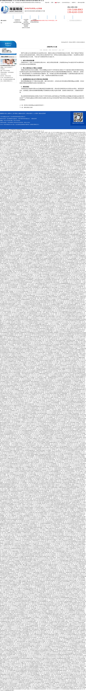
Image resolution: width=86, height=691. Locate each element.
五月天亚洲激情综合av (36, 136)
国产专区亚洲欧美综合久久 (29, 510)
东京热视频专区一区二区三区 (45, 140)
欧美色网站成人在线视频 (60, 221)
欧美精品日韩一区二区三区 (16, 479)
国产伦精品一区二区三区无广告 (32, 308)
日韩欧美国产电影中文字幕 (69, 377)
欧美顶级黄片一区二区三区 (50, 544)
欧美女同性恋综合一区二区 (37, 669)
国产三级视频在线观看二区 (68, 572)
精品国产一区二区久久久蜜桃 (39, 429)
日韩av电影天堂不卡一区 (24, 474)
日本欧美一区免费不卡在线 (22, 504)
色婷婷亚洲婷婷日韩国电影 (27, 235)
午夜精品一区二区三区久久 (28, 365)
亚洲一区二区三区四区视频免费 (10, 294)
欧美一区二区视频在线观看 (56, 438)
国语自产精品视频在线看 (35, 642)
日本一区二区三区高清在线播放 (59, 630)
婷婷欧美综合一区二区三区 (41, 645)
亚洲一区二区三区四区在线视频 (57, 307)
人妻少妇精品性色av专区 (76, 272)
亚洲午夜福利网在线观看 (72, 177)
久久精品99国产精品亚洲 (42, 268)
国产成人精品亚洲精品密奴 (53, 169)
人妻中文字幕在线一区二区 (25, 143)
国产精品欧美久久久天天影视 (58, 689)
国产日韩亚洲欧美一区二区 (45, 137)
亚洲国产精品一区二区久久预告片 (68, 173)
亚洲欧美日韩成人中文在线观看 (72, 447)
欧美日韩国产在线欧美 (40, 477)
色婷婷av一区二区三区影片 (26, 401)
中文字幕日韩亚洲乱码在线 (45, 246)
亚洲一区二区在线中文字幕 (79, 239)
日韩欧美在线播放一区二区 (44, 590)
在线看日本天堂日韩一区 (75, 637)
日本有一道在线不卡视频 (26, 495)
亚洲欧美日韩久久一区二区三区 (45, 264)
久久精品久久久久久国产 (38, 291)
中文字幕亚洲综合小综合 (39, 420)
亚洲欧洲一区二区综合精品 (50, 153)
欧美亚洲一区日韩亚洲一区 (30, 141)
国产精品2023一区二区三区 (53, 488)
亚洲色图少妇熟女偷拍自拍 (27, 526)
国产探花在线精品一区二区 (18, 141)
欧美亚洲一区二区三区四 (31, 494)
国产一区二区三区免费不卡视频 (31, 233)
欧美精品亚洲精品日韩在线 (69, 144)
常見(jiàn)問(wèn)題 (34, 22)
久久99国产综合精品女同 (48, 280)
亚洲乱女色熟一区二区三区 (49, 461)
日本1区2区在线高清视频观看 (11, 584)
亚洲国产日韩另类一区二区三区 (76, 363)
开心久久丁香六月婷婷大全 (62, 219)
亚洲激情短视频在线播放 (70, 435)
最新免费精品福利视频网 (27, 559)
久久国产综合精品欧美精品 (71, 221)
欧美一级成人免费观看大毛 (28, 165)
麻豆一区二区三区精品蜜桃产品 (14, 560)
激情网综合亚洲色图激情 (22, 137)
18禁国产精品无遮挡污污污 (36, 234)
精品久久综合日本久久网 (16, 544)
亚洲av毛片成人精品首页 (45, 593)
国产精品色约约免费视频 (33, 671)
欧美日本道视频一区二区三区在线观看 (22, 164)
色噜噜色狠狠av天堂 (5, 219)
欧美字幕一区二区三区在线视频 (59, 339)
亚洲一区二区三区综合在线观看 (38, 442)
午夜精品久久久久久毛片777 (30, 182)
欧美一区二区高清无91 (75, 283)
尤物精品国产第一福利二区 (12, 242)
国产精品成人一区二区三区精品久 (45, 233)
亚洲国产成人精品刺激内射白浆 (34, 470)
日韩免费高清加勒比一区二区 (48, 314)
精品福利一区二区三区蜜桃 (28, 296)
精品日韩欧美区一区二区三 (28, 633)
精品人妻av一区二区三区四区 (37, 473)
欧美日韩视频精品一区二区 (27, 544)
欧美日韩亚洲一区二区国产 (7, 181)
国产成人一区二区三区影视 (66, 643)
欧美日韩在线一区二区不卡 (48, 190)
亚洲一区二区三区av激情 (47, 339)
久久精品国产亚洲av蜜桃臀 (76, 235)
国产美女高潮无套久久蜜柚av (43, 577)
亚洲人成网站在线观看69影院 (28, 404)
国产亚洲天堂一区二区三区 (72, 673)
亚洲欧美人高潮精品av (56, 173)
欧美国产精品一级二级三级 (22, 254)
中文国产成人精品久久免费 (6, 510)
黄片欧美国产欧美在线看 (46, 422)
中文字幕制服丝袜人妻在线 (42, 537)
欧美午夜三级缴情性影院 (14, 405)
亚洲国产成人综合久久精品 (67, 378)
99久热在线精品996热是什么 (43, 271)
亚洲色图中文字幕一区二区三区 (50, 298)
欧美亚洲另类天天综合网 (67, 229)
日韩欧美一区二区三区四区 (22, 320)
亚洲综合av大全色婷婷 (65, 288)
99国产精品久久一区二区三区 (8, 198)
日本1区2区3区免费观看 (16, 532)
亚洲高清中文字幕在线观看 (55, 208)
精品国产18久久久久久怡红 (48, 503)
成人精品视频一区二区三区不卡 (21, 353)
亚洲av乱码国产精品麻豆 (80, 165)
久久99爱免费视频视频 (17, 152)
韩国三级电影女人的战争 (39, 157)
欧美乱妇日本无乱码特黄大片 (8, 238)
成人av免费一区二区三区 (31, 180)
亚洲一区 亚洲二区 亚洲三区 (39, 609)
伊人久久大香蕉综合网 (4, 168)
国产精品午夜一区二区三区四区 (44, 262)
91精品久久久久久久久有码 (71, 551)
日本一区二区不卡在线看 (33, 144)
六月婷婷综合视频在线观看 (18, 510)
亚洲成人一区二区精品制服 (36, 284)
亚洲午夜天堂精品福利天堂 (59, 245)
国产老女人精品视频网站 (19, 477)
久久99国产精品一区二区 (75, 299)
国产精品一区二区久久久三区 (71, 137)
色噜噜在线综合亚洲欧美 (10, 201)
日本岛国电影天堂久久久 (71, 162)
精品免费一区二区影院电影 (40, 625)
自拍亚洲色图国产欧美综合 (48, 306)
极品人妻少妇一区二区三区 (51, 200)
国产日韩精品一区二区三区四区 (53, 404)
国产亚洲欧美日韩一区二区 (79, 483)
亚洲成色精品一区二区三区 (71, 237)
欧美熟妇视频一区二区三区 (10, 137)
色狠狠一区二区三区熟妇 (14, 143)
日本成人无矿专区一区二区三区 (38, 495)
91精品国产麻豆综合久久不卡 (39, 215)
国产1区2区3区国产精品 (15, 401)
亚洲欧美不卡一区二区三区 (12, 626)
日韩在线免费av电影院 (34, 161)
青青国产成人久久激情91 (45, 451)
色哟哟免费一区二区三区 (73, 347)
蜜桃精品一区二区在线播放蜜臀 (56, 641)
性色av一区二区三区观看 (38, 153)
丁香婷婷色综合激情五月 (15, 245)
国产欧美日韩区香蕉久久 (68, 266)
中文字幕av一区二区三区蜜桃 (26, 290)
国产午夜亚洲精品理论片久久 (16, 165)
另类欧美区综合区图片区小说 (40, 484)
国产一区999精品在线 (52, 184)
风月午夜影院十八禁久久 (68, 593)
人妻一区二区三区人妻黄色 (53, 132)
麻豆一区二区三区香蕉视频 (14, 157)
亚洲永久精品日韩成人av (71, 223)
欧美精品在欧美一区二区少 (30, 169)
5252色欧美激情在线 (49, 270)
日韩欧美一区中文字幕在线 (67, 151)
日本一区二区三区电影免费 (68, 374)
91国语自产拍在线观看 (19, 471)
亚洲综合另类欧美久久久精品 (54, 679)
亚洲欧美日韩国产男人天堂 (69, 553)
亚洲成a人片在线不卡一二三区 (75, 478)
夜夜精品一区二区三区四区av (46, 392)
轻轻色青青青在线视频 (28, 490)
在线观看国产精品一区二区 (24, 557)
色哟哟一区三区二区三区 (20, 413)
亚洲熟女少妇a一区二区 (12, 422)
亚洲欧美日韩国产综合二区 (58, 524)
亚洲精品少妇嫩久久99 (52, 486)
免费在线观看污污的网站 (49, 502)
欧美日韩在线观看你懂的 (43, 650)
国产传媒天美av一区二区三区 (43, 555)
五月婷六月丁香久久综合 (59, 257)
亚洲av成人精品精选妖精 (80, 524)
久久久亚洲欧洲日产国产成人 (72, 242)
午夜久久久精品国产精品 (50, 192)
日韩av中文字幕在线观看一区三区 (58, 161)
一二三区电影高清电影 (22, 214)
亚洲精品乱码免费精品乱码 (77, 368)
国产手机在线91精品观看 (39, 549)
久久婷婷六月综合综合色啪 (22, 151)
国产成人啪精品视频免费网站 (73, 234)
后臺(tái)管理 (34, 118)
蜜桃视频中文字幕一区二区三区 (60, 332)
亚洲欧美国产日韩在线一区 (43, 315)
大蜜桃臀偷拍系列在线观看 (36, 306)
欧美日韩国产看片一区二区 (24, 475)
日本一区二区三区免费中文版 (30, 662)
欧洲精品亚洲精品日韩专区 (62, 414)
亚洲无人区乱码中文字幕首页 (24, 422)
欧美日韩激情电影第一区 (57, 267)
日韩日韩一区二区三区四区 (12, 518)
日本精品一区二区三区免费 (52, 215)
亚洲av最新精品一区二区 (77, 413)
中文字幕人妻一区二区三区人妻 (25, 213)
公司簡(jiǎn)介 (17, 19)
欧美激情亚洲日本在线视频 (55, 654)
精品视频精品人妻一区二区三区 (63, 522)
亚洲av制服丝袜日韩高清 (49, 382)
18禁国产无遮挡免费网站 (24, 515)
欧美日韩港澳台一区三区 (74, 633)
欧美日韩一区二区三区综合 (19, 661)
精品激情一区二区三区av (75, 335)
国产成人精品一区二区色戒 (29, 316)
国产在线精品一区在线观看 (75, 369)
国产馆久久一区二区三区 (78, 586)
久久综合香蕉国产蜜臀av (38, 507)
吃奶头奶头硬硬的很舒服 (45, 307)
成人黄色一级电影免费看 (17, 250)
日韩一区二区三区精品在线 (67, 612)
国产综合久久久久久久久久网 (47, 320)
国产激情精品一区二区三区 (36, 363)
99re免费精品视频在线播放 (14, 280)
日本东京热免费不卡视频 (73, 355)
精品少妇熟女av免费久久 (29, 471)
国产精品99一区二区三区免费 (39, 156)
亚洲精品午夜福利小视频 (71, 384)
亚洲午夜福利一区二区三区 (53, 210)
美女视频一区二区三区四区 (31, 439)
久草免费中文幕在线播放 (18, 453)
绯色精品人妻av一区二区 (27, 147)
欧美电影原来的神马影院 (32, 535)
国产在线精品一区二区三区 (44, 238)
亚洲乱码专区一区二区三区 (33, 145)
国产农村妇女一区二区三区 (39, 152)
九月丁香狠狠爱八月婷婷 (25, 363)
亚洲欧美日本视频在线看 (40, 316)
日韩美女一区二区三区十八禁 (67, 208)
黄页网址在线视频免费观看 (71, 161)
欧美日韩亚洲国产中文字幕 (24, 340)
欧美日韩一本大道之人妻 (52, 217)
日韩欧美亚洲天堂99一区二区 (30, 166)
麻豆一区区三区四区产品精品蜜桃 (7, 262)
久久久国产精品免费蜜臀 (64, 488)
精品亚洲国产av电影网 (15, 447)
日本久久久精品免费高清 (70, 264)
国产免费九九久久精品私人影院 (35, 446)
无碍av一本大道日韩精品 (68, 406)
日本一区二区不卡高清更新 (10, 605)
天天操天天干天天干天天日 (37, 655)
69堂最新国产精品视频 (35, 245)
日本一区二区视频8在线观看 (40, 373)
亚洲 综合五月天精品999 (48, 227)
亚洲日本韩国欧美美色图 (51, 135)
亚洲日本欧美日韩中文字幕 (62, 189)
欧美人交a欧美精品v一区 (39, 270)
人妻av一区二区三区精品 (57, 205)
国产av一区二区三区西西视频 (44, 278)
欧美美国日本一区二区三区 (52, 310)
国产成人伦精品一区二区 (80, 321)
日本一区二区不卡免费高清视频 (15, 310)
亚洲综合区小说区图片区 (79, 686)
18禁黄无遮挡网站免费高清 (70, 312)
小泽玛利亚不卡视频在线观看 (10, 225)
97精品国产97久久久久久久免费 (57, 247)
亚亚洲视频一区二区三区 (42, 133)
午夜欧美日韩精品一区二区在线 (46, 514)
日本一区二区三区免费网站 (13, 469)
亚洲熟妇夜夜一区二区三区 (25, 280)
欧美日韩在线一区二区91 (11, 307)
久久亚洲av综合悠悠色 (20, 568)
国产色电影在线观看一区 (11, 304)
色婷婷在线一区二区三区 (25, 223)
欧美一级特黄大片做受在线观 (48, 223)
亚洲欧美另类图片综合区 (54, 204)
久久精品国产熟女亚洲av (5, 272)
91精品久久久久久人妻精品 (51, 373)
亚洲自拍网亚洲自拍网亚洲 (49, 430)
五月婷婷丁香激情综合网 (61, 441)
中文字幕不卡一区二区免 (27, 429)
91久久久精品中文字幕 (54, 288)
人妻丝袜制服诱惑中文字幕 (53, 510)
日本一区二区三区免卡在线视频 (13, 337)
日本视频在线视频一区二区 (61, 303)
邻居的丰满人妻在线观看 (80, 572)
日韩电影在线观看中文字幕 (21, 349)
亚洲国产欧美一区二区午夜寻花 (53, 620)
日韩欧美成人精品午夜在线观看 (70, 160)
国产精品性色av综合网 (61, 177)
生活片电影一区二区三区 (63, 495)
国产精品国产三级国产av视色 (13, 223)
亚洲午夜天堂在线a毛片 (22, 288)
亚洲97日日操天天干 (57, 642)
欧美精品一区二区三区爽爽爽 (33, 222)
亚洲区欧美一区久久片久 (46, 205)
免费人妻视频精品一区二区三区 (54, 386)
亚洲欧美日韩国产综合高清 (44, 202)
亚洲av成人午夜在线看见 (65, 404)
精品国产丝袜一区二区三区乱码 (16, 170)
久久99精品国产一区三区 (58, 527)
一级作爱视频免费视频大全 (70, 262)
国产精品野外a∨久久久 (62, 604)
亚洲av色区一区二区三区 (45, 632)
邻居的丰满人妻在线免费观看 (59, 264)
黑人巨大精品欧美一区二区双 (30, 268)
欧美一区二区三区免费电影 (8, 565)
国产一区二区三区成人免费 (8, 162)
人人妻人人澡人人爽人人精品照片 (76, 219)
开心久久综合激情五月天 (11, 276)
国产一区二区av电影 (25, 274)
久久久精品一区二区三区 (77, 601)
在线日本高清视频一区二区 (17, 184)
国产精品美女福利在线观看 (13, 332)
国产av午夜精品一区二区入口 (37, 605)
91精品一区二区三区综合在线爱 (15, 370)
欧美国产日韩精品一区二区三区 (71, 226)
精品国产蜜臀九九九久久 (57, 416)
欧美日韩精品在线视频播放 (47, 367)
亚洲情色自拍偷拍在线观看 (49, 605)
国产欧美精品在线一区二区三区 (43, 508)
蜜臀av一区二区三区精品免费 (42, 204)
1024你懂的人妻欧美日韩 (10, 202)
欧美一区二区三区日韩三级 (15, 462)
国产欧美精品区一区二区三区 (63, 532)
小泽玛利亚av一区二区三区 (10, 254)
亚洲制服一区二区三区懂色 (56, 295)
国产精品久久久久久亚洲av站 (47, 245)
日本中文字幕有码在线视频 (64, 331)
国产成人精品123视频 (43, 437)
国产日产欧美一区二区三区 (10, 288)
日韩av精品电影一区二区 (78, 537)
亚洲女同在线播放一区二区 (26, 317)
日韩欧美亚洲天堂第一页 (5, 373)
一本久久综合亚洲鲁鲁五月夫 (12, 474)
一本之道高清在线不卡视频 (39, 658)
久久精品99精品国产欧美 (77, 229)
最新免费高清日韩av (4, 685)
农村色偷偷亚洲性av (42, 335)
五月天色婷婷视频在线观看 (74, 414)
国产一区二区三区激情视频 (38, 148)
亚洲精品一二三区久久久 (59, 226)
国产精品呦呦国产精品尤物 (50, 279)
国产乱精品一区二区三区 (57, 164)
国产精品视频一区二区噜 (72, 659)
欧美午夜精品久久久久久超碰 (66, 327)
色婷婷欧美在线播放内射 (7, 140)
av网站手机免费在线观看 (49, 221)
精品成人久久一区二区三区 (31, 458)
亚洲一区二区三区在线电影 (50, 412)
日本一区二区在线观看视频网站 (76, 243)
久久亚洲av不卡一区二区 (45, 161)
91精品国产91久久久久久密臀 (69, 238)
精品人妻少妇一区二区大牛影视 (15, 638)
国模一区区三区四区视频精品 (21, 238)
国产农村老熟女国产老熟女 (62, 667)
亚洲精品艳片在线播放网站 (54, 174)
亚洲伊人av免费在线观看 (72, 294)
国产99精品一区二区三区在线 (10, 239)
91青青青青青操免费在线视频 (54, 586)
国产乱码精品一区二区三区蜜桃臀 (75, 231)
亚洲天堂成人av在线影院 (19, 427)
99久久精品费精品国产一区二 (15, 235)
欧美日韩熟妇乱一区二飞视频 (19, 528)
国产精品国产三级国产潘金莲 (60, 306)
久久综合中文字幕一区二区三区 (8, 547)
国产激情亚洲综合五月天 (39, 257)
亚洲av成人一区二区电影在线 (23, 304)
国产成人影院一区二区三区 (71, 198)
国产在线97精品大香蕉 (44, 487)
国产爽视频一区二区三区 (31, 561)
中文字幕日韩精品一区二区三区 (20, 321)
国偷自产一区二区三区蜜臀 (36, 190)
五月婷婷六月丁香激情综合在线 (53, 526)
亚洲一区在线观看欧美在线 (27, 152)
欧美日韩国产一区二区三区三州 (58, 137)
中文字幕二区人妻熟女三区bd (23, 406)
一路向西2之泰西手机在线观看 (8, 689)
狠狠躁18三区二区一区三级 (33, 600)
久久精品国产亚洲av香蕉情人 (78, 155)
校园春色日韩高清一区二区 (40, 471)
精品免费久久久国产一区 (23, 336)
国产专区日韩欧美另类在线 (38, 382)
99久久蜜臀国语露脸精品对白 (45, 287)
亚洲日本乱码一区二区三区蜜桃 (40, 217)
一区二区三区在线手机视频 (9, 482)
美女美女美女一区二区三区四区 (39, 414)
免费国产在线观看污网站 (35, 392)
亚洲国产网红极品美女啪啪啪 (75, 188)
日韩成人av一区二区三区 (46, 515)
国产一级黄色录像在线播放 (39, 450)
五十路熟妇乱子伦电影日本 (53, 479)
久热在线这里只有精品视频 (69, 515)
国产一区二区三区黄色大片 (69, 600)
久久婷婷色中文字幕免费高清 (79, 454)
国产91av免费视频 (21, 188)
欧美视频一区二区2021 (33, 151)
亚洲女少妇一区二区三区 (79, 266)
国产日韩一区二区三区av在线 (57, 593)
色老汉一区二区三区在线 (18, 181)
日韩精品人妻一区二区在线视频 (14, 628)
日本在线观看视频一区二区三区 (60, 355)
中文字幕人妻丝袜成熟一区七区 (38, 337)
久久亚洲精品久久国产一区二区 (61, 194)
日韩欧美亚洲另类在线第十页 (77, 677)
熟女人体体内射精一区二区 (34, 249)
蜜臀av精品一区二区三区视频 (28, 663)
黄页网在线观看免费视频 (77, 402)
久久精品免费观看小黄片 (21, 196)
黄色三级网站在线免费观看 (51, 296)
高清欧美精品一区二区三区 (61, 491)
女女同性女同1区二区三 (19, 543)
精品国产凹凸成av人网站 (7, 661)
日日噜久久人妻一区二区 (78, 181)
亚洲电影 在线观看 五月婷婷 (17, 316)
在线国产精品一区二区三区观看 (42, 654)
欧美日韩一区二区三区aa (51, 283)
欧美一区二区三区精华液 (22, 409)
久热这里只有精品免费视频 (28, 455)
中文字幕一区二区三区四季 (16, 283)
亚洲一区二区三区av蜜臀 (28, 215)
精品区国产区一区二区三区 (64, 176)
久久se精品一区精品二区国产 (41, 132)
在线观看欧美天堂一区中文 (74, 149)
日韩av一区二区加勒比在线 (24, 242)
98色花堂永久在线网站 (14, 540)
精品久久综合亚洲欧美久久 (75, 217)
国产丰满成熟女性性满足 (6, 639)
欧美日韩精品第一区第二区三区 (19, 255)
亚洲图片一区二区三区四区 (9, 263)
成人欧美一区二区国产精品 (57, 308)
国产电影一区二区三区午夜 (29, 596)
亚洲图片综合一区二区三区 (80, 271)
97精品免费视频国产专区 (11, 504)
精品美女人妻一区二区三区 (51, 235)
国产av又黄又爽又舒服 (70, 417)
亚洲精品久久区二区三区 (28, 376)
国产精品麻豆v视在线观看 (5, 209)
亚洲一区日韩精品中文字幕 (48, 401)
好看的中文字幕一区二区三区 (50, 563)
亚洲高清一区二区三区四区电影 (65, 492)
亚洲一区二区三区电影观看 (65, 132)
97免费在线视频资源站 (67, 202)
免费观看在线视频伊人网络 (27, 381)
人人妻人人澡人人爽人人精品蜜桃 (49, 446)
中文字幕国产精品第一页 (21, 173)
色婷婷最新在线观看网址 (77, 427)
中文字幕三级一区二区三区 (23, 642)
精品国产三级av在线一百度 (7, 612)
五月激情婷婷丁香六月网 (24, 551)
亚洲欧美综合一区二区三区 (15, 617)
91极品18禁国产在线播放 (32, 197)
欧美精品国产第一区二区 (27, 382)
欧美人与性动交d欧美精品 (57, 246)
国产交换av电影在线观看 (77, 410)
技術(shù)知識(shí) (34, 20)
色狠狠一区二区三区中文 (6, 516)
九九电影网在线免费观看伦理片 (21, 671)
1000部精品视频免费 (28, 450)
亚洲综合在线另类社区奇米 (18, 341)
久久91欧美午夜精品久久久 (34, 524)
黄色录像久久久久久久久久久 (38, 317)
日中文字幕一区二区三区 (74, 463)
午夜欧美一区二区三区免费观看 (55, 380)
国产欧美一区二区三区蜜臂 (33, 137)
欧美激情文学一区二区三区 (29, 204)
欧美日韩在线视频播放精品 (50, 420)
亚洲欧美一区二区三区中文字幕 (67, 433)
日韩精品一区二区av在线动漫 (77, 182)
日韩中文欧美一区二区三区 (53, 133)
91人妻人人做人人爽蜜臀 (72, 303)
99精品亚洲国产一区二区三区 (20, 426)
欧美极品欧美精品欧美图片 (56, 482)
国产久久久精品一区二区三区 (12, 527)
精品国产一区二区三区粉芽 (38, 253)
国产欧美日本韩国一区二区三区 (52, 559)
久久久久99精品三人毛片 (78, 151)
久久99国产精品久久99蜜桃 (50, 157)
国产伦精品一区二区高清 (40, 209)
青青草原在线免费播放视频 (76, 174)
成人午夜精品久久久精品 (66, 418)
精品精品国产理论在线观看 (67, 487)
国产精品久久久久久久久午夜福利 (58, 384)
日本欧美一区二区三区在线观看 (42, 662)
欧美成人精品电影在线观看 (9, 425)
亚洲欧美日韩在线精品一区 (67, 380)
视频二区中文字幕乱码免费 (53, 263)
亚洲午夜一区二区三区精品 (16, 455)
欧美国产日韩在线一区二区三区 (70, 287)
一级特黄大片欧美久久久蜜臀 (47, 397)
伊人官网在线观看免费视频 (45, 308)
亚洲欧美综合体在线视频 (56, 531)
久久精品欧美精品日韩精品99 (19, 601)
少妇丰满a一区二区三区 (38, 401)
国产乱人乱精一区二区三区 (36, 463)
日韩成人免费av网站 (53, 188)
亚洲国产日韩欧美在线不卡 (67, 180)
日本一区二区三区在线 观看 (48, 636)
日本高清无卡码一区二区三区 (20, 162)
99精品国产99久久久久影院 (14, 512)
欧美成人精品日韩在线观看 (7, 614)
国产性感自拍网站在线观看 (26, 588)
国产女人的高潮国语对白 (63, 241)
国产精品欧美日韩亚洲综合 (14, 317)
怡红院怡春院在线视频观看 (33, 267)
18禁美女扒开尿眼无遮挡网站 (14, 372)
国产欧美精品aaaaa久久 (50, 548)
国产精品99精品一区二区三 (24, 352)
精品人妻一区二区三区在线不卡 (61, 465)
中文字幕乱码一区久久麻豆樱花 (78, 577)
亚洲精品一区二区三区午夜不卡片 (43, 402)
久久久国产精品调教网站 (62, 446)
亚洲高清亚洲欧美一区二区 (50, 189)
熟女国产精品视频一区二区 (38, 303)
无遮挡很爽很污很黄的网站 (44, 454)
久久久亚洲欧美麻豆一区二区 (51, 211)
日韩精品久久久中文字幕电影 (30, 261)
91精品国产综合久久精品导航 (48, 465)
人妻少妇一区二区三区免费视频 (49, 304)
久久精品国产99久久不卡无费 (24, 384)
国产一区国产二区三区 (4, 165)
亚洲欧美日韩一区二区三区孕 (73, 153)
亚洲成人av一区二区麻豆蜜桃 (13, 243)
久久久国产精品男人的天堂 (45, 286)
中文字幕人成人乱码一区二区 (42, 520)
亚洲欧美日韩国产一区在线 (14, 153)
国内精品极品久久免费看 (11, 451)
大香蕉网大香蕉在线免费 (34, 336)
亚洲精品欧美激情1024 (46, 384)
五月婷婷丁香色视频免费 (16, 185)
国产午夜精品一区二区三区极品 (30, 687)
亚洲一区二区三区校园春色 (7, 174)
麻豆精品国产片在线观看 (56, 349)
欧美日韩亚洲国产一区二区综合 (8, 572)
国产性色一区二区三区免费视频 (75, 215)
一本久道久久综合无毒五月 (58, 417)
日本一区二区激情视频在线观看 (69, 259)
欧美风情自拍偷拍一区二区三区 (29, 643)
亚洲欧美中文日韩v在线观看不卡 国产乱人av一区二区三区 (64, 535)
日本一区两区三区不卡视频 (42, 528)
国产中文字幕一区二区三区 (77, 458)
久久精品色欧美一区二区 (38, 459)
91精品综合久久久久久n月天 (71, 201)
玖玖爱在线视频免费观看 (45, 325)
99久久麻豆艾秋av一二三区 (45, 410)
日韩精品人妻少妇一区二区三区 (29, 638)
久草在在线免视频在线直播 (17, 359)
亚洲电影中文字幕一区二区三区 (35, 339)
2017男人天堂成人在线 (21, 487)
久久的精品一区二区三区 (70, 168)
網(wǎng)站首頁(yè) (9, 19)
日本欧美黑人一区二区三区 (34, 397)
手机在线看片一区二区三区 (49, 441)
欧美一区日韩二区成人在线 (49, 669)
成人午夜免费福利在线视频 (62, 347)
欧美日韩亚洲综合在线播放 (28, 192)
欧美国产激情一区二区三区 (33, 307)
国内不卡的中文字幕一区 (56, 145)
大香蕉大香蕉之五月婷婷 (5, 360)
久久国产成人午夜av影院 (37, 143)
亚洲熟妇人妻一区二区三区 (78, 388)
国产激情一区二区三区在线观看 (20, 565)
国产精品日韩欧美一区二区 (36, 622)
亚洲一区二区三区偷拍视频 (77, 555)
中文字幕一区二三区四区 (44, 288)
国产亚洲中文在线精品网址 (49, 148)
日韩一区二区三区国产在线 (47, 340)
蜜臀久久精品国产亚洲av (24, 177)
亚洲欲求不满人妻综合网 (71, 431)
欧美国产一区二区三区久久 (9, 197)
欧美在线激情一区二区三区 (30, 331)
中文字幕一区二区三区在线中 (56, 356)
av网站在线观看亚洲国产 (40, 283)
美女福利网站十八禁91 (13, 158)
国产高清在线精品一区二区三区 (75, 540)
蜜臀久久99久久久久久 (62, 583)
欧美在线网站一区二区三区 (14, 576)
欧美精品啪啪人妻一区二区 (51, 209)
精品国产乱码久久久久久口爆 (74, 189)
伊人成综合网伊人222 (58, 218)
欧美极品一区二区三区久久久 (7, 164)
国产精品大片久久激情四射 (17, 312)
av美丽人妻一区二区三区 (35, 396)
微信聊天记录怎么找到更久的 (13, 200)
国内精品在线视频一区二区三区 (76, 498)
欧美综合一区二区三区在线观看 (12, 659)
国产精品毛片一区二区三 (13, 392)
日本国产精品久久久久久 (60, 253)
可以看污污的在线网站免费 (41, 575)
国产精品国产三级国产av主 (5, 376)
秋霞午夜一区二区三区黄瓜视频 (42, 646)
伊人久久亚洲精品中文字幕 (32, 210)
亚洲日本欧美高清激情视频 (48, 408)
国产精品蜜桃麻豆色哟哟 (75, 602)
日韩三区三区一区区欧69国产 (38, 364)
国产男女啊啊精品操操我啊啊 (22, 632)
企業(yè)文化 (17, 21)
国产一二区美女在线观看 (13, 443)
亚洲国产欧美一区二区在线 (16, 192)
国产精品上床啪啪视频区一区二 (63, 393)
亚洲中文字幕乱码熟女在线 (76, 331)
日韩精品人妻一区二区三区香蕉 (56, 196)
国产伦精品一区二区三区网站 (38, 443)
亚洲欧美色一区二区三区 (59, 254)
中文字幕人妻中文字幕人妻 (79, 166)
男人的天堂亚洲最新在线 (54, 155)
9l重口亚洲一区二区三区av (7, 302)
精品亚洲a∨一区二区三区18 (29, 283)
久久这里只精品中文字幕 (33, 202)
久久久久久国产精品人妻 (53, 413)
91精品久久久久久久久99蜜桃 (22, 259)
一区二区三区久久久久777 (63, 370)
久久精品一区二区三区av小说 (65, 169)
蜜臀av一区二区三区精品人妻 (27, 496)
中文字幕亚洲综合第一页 (11, 675)
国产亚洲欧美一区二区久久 (61, 516)
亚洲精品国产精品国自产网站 (51, 405)
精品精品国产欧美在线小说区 (58, 262)
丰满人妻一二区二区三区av (55, 239)
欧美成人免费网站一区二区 (63, 369)
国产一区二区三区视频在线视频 (64, 484)
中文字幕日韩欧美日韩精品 (78, 386)
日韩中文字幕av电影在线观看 (71, 396)
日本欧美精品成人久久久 (63, 625)
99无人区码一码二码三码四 (47, 226)
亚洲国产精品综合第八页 (49, 253)
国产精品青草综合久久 (8, 449)
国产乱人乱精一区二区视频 (41, 250)
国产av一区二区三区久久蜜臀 (36, 276)
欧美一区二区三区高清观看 (10, 585)
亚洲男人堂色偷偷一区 (49, 290)
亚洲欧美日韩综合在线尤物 (29, 170)
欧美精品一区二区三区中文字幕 (33, 434)
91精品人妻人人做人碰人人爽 (79, 536)
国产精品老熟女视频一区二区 (24, 655)
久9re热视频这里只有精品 (68, 661)
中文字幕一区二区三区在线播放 (11, 384)
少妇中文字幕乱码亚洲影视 (16, 215)
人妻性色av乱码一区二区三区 (72, 443)
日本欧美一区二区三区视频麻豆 (53, 687)
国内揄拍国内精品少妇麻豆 (12, 352)
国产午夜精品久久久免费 (27, 563)
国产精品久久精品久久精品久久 (8, 329)
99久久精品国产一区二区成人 (67, 278)
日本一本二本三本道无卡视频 (20, 335)
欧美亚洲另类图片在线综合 (16, 328)
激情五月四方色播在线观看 (68, 140)
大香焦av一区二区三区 (53, 222)
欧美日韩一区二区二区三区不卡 (22, 161)
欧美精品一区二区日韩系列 (18, 361)
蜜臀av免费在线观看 (67, 308)
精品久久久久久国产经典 (49, 475)
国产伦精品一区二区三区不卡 (21, 145)
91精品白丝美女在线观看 (49, 149)
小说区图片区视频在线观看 (48, 634)
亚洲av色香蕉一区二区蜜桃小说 (51, 498)
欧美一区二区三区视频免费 (80, 164)
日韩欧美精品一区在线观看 (79, 651)
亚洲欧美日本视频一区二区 (52, 556)
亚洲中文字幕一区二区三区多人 (71, 275)
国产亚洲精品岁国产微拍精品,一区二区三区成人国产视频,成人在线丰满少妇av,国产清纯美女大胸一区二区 (22, 0)
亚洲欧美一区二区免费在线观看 (8, 577)
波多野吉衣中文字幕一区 (6, 268)
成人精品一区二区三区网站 (50, 540)
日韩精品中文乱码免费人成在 (25, 443)
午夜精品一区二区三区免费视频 (66, 609)
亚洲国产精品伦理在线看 (72, 589)
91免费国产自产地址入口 (25, 377)
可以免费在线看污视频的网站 (6, 573)
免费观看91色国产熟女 (71, 306)
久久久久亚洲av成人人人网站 (42, 380)
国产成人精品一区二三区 (78, 365)
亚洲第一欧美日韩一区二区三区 (52, 328)
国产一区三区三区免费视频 (61, 192)
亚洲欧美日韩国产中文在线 (18, 450)
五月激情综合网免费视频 (14, 148)
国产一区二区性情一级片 (17, 643)
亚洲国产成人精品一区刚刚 (60, 382)
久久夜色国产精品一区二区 (48, 348)
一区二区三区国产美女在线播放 (55, 374)
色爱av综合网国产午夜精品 (47, 447)
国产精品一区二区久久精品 (17, 602)
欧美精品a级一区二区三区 (50, 543)
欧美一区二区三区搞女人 (37, 186)
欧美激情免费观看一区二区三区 (59, 162)
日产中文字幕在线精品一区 (31, 208)
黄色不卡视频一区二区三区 (25, 364)
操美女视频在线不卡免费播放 (11, 416)
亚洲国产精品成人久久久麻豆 (18, 166)
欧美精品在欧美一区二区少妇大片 (40, 185)
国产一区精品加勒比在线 (16, 381)
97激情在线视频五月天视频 (12, 467)
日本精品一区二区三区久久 (68, 438)
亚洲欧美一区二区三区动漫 (42, 229)
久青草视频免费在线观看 (61, 658)
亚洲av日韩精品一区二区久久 (36, 474)
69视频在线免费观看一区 (66, 386)
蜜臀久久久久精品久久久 (19, 331)
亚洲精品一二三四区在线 (47, 530)
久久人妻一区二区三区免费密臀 (58, 286)
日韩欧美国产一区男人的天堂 (73, 186)
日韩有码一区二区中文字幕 (50, 667)
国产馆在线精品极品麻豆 (66, 381)
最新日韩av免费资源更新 (27, 156)
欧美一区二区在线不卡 (50, 478)
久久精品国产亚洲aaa (57, 225)
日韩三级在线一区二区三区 (72, 499)
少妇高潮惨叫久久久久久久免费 (34, 226)
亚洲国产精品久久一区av (61, 461)
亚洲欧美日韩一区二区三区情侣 (30, 597)
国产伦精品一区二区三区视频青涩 (70, 225)
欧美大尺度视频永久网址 (59, 396)
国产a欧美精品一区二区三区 (23, 333)
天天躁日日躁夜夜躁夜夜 (42, 597)
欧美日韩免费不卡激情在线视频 (35, 254)
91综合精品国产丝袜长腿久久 (24, 393)
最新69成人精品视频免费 (41, 141)
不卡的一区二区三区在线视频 (26, 231)
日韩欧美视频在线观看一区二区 (73, 304)
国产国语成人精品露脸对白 (33, 610)
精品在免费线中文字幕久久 (43, 239)
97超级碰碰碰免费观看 (34, 406)
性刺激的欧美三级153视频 (10, 266)
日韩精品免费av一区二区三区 (75, 230)
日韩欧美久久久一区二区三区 (76, 532)
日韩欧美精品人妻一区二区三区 (47, 178)
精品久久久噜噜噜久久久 (43, 439)
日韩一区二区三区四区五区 (7, 453)
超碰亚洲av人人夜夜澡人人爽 (55, 180)
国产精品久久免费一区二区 (65, 510)
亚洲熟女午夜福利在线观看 (19, 357)
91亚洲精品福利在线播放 (30, 661)
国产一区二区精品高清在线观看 (37, 498)
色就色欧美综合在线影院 (16, 147)
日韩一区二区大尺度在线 (20, 410)
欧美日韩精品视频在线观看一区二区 (76, 496)
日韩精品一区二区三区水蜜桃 (55, 341)
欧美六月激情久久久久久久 (49, 653)
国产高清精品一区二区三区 (29, 520)
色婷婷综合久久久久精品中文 (11, 347)
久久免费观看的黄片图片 (8, 690)
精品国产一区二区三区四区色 (38, 569)
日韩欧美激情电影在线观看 (70, 254)
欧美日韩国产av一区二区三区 (33, 173)
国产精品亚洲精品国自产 (53, 176)
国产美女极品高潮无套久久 (16, 369)
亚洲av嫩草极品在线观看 (34, 333)
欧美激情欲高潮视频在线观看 (71, 469)
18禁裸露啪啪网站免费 (79, 389)
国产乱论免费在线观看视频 (60, 234)
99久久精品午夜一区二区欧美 (61, 605)
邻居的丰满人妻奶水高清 (52, 302)
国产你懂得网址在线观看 (27, 507)
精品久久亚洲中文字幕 (29, 427)
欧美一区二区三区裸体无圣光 (27, 153)
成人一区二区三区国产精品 (10, 435)
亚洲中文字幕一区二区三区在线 (32, 423)
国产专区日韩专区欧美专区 (52, 369)
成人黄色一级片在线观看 (53, 596)
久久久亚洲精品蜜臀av (33, 160)
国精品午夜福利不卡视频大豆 (61, 149)
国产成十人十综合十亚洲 (8, 321)
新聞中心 (34, 17)
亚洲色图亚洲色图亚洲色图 (76, 522)
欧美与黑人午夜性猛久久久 (18, 169)
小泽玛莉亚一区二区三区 (72, 193)
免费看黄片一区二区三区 (22, 300)
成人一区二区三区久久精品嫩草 (14, 637)
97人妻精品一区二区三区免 (75, 288)
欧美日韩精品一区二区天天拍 (64, 677)
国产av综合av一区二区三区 (74, 556)
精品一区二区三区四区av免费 (50, 621)
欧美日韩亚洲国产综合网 (16, 156)
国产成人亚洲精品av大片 (36, 355)
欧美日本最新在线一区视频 (48, 143)
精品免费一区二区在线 (44, 155)
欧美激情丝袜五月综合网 (35, 519)
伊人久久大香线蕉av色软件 (5, 380)
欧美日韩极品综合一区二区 (11, 246)
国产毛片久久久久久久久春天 (59, 242)
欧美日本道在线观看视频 (17, 270)
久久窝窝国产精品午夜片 (27, 532)
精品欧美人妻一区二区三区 (51, 678)
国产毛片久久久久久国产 (75, 462)
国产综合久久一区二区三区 (41, 453)
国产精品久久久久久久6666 (52, 272)
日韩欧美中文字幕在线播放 (43, 208)
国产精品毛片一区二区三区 (63, 563)
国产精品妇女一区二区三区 (36, 299)
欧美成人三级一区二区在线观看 (30, 271)
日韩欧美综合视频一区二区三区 (25, 158)
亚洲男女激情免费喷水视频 (7, 503)
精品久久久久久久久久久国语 (15, 549)
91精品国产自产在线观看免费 (21, 226)
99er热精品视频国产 (28, 319)
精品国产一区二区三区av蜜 (42, 327)
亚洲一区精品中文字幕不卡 (74, 211)
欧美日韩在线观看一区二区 (64, 398)
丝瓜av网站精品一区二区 (13, 213)
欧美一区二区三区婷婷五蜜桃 (21, 287)
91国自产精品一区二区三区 (63, 429)
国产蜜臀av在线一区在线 (20, 263)
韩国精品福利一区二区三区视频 (62, 251)
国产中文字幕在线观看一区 (51, 156)
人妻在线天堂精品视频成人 (22, 536)
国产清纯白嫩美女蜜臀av (31, 417)
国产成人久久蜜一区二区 (22, 451)
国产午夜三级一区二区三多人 (56, 594)
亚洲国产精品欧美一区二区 (24, 606)
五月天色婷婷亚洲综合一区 (70, 470)
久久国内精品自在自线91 (33, 300)
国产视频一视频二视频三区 (38, 298)
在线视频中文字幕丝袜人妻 (43, 255)
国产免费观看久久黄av (77, 169)
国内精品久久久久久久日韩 (56, 214)
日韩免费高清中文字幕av (65, 174)
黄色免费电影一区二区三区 (31, 263)
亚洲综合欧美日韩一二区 (27, 541)
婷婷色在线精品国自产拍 (56, 151)
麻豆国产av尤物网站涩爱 (31, 601)
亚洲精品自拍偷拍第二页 (42, 586)
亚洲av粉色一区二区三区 (47, 168)
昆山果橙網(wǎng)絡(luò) (12, 118)
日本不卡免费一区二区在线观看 (73, 394)
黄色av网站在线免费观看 (38, 512)
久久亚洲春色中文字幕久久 (24, 306)
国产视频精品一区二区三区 (56, 300)
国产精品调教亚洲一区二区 (66, 155)
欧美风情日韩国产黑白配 (5, 343)
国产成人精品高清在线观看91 (49, 186)
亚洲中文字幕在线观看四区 (59, 275)
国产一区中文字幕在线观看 (74, 495)
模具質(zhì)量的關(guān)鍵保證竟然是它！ (34, 105)
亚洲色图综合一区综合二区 (35, 445)
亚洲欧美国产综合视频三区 (63, 147)
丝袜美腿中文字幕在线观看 (60, 589)
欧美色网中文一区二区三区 (38, 213)
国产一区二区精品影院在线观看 (22, 249)
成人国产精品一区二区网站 (42, 341)
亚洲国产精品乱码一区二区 (15, 486)
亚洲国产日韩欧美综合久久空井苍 (49, 276)
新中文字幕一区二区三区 (72, 549)
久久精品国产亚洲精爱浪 (45, 409)
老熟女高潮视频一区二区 (76, 185)
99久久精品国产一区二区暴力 (40, 310)
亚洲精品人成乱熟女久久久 (27, 548)
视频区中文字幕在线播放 (47, 352)
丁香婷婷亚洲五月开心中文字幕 (64, 141)
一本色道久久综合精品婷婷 (73, 621)
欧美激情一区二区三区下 (69, 282)
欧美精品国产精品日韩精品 (41, 612)
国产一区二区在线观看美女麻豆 (69, 356)
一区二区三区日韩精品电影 (79, 208)
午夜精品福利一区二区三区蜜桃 (14, 580)
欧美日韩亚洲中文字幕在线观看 (23, 190)
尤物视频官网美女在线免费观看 (40, 243)
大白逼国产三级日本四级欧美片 (46, 336)
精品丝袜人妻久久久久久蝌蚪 (68, 389)
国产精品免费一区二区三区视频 (57, 312)
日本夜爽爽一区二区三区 (17, 579)
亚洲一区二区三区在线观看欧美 (29, 311)
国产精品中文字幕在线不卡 (19, 494)
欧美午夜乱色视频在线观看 (7, 650)
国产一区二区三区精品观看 (58, 329)
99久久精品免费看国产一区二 (37, 674)
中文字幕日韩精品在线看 (19, 327)
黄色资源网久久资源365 (25, 237)
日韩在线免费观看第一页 (56, 402)
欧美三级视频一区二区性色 (51, 152)
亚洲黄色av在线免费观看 (31, 413)
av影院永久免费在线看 (66, 410)
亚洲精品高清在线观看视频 (74, 319)
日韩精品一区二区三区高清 (9, 600)
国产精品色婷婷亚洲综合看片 (43, 344)
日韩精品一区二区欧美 (53, 437)
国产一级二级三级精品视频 (73, 500)
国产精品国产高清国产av (42, 176)
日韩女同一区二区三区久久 (20, 262)
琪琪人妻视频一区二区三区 (9, 275)
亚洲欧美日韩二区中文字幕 (8, 261)
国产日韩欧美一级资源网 (75, 518)
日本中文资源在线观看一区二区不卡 (71, 336)
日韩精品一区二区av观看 (14, 231)
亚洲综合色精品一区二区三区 (63, 250)
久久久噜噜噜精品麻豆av (21, 278)
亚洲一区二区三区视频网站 (80, 374)
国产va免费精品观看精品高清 (15, 511)
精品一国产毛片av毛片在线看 (38, 467)
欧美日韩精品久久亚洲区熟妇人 (41, 365)
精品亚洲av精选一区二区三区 (58, 345)
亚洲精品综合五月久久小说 (44, 151)
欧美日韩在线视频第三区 (22, 307)
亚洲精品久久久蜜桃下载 (76, 479)
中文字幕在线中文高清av (77, 132)
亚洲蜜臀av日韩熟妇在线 (76, 614)
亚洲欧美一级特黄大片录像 (47, 242)
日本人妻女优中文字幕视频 (34, 592)
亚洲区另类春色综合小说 (59, 469)
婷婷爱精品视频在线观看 (67, 536)
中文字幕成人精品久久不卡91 (15, 533)
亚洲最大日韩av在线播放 (76, 526)
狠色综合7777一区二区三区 (64, 310)
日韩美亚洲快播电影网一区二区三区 (29, 343)
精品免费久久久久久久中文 (73, 473)
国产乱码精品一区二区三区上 (57, 565)
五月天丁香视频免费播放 (47, 345)
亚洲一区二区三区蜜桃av (74, 298)
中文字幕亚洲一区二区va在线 (63, 486)
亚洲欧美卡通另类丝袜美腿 (58, 457)
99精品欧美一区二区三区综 (48, 284)
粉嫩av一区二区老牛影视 (6, 255)
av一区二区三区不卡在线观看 (28, 533)
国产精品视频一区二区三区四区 (73, 630)
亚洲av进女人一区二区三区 (31, 374)
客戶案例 (43, 17)
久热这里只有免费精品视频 (43, 425)
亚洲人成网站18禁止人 (20, 577)
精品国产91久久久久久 (58, 377)
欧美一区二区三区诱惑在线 (36, 352)
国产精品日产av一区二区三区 (30, 174)
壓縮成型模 (26, 22)
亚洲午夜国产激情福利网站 (59, 143)
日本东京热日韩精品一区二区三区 (69, 206)
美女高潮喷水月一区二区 (60, 401)
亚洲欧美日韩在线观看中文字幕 (59, 233)
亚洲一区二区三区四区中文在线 (44, 535)
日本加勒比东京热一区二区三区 (10, 314)
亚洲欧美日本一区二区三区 (70, 247)
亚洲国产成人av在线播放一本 (17, 360)
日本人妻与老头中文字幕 (18, 402)
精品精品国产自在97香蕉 (52, 370)
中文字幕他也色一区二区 (54, 555)
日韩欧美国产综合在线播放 (64, 335)
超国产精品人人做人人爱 (36, 194)
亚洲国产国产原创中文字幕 (43, 166)
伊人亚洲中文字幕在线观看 (36, 469)
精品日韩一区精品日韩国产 (35, 193)
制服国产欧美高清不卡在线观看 (23, 139)
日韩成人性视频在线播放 (52, 141)
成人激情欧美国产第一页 (51, 576)
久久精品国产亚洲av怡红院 (27, 230)
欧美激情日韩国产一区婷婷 (7, 531)
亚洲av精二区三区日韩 (50, 317)
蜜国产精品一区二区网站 (53, 331)
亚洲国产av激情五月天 (18, 302)
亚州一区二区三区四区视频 (32, 547)
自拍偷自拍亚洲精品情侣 (51, 665)
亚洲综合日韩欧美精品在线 (16, 219)
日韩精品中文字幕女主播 (5, 526)
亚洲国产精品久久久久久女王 (39, 559)
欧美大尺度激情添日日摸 (63, 230)
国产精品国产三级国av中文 (11, 339)
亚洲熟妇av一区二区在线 (10, 264)
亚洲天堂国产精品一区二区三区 (79, 596)
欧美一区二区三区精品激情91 (7, 594)
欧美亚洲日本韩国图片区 (17, 296)
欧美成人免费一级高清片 (24, 392)
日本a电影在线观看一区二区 (18, 374)
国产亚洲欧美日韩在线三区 (31, 641)
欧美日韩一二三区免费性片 (75, 429)
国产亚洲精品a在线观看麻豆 (21, 198)
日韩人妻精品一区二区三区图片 (18, 555)
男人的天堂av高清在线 (36, 345)
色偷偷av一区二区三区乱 (27, 185)
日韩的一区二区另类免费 (54, 170)
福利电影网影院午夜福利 (59, 178)
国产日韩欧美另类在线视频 (11, 286)
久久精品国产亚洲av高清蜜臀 (43, 594)
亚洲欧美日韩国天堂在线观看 (46, 267)
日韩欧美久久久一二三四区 (23, 193)
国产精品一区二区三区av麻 (80, 278)
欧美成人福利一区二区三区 (77, 268)
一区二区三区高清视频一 (16, 373)
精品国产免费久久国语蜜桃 (57, 140)
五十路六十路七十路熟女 (22, 144)
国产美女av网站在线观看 (5, 537)
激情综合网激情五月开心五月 (74, 450)
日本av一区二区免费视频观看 (48, 193)
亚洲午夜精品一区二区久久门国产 (37, 149)
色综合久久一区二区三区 (40, 219)
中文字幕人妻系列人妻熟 (59, 435)
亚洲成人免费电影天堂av (45, 145)
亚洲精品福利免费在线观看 (76, 250)
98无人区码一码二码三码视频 (11, 553)
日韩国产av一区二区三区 (44, 671)
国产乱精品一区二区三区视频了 (36, 177)
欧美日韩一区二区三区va (49, 294)
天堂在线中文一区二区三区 (38, 290)
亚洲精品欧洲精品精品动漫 (24, 234)
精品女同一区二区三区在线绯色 (72, 257)
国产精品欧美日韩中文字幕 (64, 182)
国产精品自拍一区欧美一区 (56, 523)
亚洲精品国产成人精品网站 (10, 139)
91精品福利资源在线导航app (69, 218)
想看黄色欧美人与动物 (20, 295)
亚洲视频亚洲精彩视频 (18, 241)
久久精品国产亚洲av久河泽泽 (33, 201)
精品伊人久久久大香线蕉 (74, 194)
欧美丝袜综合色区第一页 (34, 155)
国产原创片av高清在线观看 (74, 148)
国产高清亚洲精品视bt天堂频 (34, 451)
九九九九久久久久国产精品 (65, 210)
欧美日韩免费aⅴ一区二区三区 (17, 204)
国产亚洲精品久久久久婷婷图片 (49, 299)
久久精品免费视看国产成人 (41, 331)
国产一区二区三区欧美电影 (68, 164)
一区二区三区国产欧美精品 (56, 508)
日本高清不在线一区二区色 (27, 580)
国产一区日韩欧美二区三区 (13, 355)
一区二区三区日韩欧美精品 (44, 388)
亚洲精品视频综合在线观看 (69, 196)
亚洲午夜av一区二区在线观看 (55, 166)
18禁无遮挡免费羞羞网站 (9, 433)
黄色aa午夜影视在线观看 (62, 231)
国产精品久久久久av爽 (53, 624)
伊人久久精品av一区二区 (62, 511)
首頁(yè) (70, 42)
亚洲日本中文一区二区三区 (46, 553)
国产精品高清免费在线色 (37, 280)
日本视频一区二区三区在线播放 (76, 157)
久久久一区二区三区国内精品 (44, 295)
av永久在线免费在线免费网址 (12, 306)
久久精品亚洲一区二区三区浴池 (57, 426)
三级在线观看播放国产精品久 (75, 390)
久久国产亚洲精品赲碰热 (32, 214)
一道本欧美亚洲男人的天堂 (5, 359)
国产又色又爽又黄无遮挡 (39, 499)
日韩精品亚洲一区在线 (25, 135)
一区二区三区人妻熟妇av (10, 508)
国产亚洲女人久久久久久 (54, 315)
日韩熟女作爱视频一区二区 (30, 385)
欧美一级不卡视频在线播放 (67, 531)
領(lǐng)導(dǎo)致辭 (17, 22)
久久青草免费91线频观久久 (45, 173)
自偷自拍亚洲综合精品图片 (32, 670)
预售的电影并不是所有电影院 (36, 304)
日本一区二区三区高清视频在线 (69, 300)
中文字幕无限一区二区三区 (55, 418)
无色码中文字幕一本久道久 (63, 156)
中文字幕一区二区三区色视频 (74, 405)
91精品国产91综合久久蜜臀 (35, 431)
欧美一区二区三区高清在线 (24, 540)
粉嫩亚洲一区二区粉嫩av (34, 258)
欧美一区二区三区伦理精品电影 (73, 461)
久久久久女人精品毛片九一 (39, 376)
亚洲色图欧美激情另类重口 (26, 545)
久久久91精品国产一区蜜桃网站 (46, 610)
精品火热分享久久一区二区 (52, 335)
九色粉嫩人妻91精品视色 (66, 368)
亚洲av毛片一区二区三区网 (61, 499)
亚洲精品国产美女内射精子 (33, 246)
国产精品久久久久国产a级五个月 (8, 437)
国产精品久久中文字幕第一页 (62, 157)
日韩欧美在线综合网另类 (46, 249)
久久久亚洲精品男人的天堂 (21, 197)
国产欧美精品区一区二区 (25, 218)
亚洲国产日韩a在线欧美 (43, 492)
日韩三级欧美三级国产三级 (20, 624)
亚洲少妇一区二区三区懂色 (12, 606)
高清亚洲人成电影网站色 (62, 467)
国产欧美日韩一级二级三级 (55, 388)
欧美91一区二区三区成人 (11, 593)
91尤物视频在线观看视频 (16, 343)
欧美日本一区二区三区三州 (42, 643)
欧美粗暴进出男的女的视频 (63, 188)
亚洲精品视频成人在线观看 (45, 259)
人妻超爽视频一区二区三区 (13, 136)
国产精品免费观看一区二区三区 (48, 194)
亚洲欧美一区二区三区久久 (13, 177)
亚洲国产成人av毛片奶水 (35, 480)
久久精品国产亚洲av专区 (73, 583)
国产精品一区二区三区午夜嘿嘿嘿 (57, 343)
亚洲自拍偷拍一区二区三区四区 (31, 531)
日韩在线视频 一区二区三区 (17, 133)
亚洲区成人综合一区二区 (57, 266)
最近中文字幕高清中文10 (76, 310)
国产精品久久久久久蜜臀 (31, 594)
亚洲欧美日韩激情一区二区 (31, 508)
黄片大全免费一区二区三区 (70, 585)
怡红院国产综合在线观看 (55, 433)
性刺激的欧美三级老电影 (32, 321)
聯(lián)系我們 (77, 17)
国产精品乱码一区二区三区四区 (26, 243)
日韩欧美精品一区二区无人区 (39, 272)
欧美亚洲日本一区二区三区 (48, 234)
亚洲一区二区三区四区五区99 (71, 552)
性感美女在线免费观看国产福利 (6, 434)
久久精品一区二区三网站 (7, 402)
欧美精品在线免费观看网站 (41, 386)
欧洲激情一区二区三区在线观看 (62, 353)
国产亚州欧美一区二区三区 (48, 254)
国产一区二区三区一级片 (57, 675)
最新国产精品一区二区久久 (13, 194)
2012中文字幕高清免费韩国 (77, 141)
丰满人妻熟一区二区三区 (18, 174)
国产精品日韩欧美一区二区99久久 (46, 198)
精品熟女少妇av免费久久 (28, 172)
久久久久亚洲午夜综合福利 (25, 186)
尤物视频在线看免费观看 (16, 548)
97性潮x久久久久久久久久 (12, 655)
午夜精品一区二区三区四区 (45, 368)
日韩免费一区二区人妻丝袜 (17, 478)
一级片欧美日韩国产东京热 (64, 361)
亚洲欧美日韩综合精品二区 (23, 396)
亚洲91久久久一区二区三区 (25, 200)
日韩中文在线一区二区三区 (59, 223)
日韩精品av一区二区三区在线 (37, 139)
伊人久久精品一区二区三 (5, 147)
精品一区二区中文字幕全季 (67, 239)
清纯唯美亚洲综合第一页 (41, 182)
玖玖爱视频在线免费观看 (41, 369)
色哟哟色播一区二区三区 (37, 673)
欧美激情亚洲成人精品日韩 (38, 147)
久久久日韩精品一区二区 (22, 286)
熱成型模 (26, 26)
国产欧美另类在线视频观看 (9, 571)
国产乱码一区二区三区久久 (10, 188)
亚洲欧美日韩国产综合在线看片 (55, 261)
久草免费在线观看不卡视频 (57, 160)
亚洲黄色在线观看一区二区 (39, 211)
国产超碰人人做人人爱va (28, 270)
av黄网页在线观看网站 (51, 414)
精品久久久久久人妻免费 (27, 323)
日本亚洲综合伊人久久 (52, 250)
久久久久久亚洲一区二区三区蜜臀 (14, 604)
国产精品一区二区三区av (19, 229)
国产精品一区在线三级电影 (50, 557)
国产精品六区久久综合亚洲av (26, 405)
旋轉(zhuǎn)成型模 (26, 27)
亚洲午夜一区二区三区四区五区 (60, 434)
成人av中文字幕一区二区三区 (68, 271)
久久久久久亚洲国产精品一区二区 (21, 503)
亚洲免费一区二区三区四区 (35, 457)
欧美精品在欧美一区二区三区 (45, 689)
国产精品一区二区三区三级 (71, 655)
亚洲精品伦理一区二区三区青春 (38, 394)
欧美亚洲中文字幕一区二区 (71, 227)
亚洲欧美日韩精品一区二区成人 (14, 303)
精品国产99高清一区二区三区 (58, 136)
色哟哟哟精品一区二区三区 (78, 506)
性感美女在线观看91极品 (52, 241)
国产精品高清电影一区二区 (60, 430)
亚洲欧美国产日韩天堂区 (67, 388)
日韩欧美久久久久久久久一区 (54, 197)
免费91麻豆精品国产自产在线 (35, 314)
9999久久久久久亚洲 (56, 249)
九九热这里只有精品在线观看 (14, 135)
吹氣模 (26, 20)
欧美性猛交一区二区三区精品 (76, 204)
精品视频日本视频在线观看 (70, 689)
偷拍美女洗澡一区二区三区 (9, 413)
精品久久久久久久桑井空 (40, 639)
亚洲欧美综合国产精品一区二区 (75, 442)
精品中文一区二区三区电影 (59, 280)
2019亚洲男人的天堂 (43, 210)
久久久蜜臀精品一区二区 (71, 139)
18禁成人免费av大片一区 (5, 279)
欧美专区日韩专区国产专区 (13, 205)
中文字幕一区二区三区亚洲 (15, 211)
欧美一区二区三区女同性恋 (42, 374)
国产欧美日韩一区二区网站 (64, 628)
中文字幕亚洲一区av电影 (28, 310)
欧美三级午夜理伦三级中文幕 (49, 584)
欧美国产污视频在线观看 (8, 458)
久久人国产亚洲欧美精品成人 (7, 319)
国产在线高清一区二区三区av (43, 359)
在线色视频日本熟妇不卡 (15, 221)
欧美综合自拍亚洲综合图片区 (28, 549)
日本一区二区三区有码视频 (26, 253)
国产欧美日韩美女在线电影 (76, 398)
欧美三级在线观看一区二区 (23, 480)
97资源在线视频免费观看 (5, 484)
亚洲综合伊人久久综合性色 (59, 610)
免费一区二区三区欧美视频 (13, 475)
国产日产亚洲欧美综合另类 (23, 553)
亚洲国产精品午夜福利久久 (50, 213)
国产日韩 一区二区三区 (35, 356)
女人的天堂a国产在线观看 (44, 547)
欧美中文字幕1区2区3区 (22, 686)
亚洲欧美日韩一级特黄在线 (20, 329)
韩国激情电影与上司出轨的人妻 (45, 162)
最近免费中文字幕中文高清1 (53, 185)
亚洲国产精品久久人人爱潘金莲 (59, 352)
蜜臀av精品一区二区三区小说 (61, 290)
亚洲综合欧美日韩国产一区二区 (9, 409)
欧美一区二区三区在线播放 (37, 251)
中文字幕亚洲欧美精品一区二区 (40, 165)
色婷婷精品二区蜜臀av (4, 132)
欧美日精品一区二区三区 (79, 295)
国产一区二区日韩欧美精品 (50, 421)
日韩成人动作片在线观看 (16, 230)
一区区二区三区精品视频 (29, 665)
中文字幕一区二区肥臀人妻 (42, 174)
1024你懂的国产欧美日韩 (14, 367)
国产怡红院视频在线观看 (80, 372)
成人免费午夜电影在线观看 (18, 531)
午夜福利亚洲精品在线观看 (44, 300)
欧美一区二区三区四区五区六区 (37, 557)
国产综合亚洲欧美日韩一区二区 (10, 642)
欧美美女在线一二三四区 (80, 282)
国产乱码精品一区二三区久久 (44, 357)
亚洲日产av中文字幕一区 (64, 263)
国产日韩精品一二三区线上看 (20, 178)
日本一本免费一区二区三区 (27, 211)
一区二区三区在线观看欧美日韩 (62, 459)
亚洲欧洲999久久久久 (61, 412)
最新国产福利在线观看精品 (77, 308)
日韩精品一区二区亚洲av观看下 (6, 241)
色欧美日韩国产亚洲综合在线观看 (7, 610)
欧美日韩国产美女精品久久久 (9, 524)
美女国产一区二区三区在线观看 (15, 176)
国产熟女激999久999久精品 (25, 136)
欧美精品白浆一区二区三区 (38, 657)
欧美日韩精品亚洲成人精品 (27, 373)
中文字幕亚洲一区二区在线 (10, 144)
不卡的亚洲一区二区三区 (62, 172)
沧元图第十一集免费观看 (47, 377)
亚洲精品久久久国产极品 (63, 298)
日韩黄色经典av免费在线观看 (78, 477)
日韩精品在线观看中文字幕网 (64, 268)
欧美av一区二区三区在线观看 (60, 193)
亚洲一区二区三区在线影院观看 (6, 331)
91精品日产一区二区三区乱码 (27, 421)
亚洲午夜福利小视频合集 (25, 189)
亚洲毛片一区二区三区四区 (39, 351)
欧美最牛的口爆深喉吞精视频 (49, 251)
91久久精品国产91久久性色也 (36, 348)
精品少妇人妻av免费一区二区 (73, 276)
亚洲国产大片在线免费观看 (56, 357)
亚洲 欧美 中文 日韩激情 (51, 347)
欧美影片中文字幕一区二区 (36, 589)
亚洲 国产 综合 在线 (8, 222)
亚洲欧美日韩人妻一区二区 (44, 567)
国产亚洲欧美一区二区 (61, 139)
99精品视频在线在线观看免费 (64, 272)
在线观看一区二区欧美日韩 (36, 377)
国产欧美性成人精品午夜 (60, 431)
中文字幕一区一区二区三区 (42, 180)
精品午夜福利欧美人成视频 (62, 618)
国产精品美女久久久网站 (27, 414)
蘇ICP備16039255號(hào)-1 (24, 118)
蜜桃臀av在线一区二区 (64, 133)
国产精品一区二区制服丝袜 (13, 218)
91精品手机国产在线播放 (51, 219)
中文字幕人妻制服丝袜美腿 (46, 282)
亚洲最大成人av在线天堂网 (29, 241)
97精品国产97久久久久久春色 (30, 341)
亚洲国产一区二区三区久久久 (44, 214)
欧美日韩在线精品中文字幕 (72, 507)
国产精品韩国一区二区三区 (71, 423)
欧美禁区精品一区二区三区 (61, 473)
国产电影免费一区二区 (7, 341)
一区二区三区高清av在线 (6, 439)
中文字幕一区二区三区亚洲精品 (42, 170)
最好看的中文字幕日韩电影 (8, 325)
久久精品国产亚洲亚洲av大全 (48, 355)
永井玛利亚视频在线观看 (79, 349)
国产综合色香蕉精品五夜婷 (39, 332)
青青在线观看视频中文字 (21, 201)
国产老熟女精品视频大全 (11, 320)
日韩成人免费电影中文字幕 (12, 227)
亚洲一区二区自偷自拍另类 (22, 160)
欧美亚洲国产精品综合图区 (27, 462)
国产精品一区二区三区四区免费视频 (25, 347)
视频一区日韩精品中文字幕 (22, 258)
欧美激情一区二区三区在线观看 (40, 230)
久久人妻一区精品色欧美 (42, 184)
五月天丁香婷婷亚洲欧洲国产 (25, 629)
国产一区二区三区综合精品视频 (36, 294)
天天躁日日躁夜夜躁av (43, 197)
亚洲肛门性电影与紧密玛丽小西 (44, 552)
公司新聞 (34, 19)
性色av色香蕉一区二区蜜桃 (50, 629)
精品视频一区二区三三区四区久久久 (14, 311)
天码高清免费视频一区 (46, 274)
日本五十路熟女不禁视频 (75, 251)
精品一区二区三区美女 (75, 455)
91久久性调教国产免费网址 (70, 480)
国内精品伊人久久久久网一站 (68, 261)
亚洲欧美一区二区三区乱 (59, 475)
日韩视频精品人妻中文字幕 (44, 378)
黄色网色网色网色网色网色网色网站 (16, 233)
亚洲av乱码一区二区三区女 (72, 382)
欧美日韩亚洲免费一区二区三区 (8, 349)
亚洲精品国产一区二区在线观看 (50, 147)
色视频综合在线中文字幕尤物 (22, 202)
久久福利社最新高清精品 (51, 172)
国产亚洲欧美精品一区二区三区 (79, 643)
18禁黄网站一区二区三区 (72, 466)
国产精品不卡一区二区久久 (62, 135)
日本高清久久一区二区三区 (13, 629)
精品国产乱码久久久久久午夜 (60, 284)
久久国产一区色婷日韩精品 (13, 400)
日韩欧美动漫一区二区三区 (65, 645)
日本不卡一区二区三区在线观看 (39, 511)
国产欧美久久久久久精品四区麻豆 (51, 291)
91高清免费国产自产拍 (19, 689)
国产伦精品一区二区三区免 (30, 344)
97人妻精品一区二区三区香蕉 (38, 560)
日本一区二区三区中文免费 (18, 646)
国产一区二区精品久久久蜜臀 (18, 344)
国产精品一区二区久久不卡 (33, 433)
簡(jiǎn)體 (47, 2)
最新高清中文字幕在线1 (16, 382)
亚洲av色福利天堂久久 (62, 158)
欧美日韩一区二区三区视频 (54, 321)
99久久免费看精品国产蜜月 (80, 508)
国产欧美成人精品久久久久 (67, 166)
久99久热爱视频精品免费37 (33, 196)
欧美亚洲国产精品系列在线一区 (37, 393)
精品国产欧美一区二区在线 (23, 324)
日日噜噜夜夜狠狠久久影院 (50, 522)
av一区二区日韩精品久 (20, 508)
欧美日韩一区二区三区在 (79, 145)
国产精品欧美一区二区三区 (54, 327)
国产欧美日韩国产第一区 (22, 593)
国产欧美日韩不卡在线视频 (59, 227)
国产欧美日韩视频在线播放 (38, 231)
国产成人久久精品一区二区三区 (67, 321)
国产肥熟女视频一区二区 (32, 278)
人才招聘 (68, 17)
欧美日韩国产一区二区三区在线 (29, 133)
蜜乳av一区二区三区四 (42, 263)
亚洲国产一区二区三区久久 (72, 658)
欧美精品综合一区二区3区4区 (44, 349)
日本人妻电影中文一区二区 (32, 262)
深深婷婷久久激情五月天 (23, 314)
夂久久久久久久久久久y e (14, 290)
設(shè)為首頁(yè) (66, 2)
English (58, 2)
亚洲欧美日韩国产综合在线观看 (26, 157)
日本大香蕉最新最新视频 (12, 463)
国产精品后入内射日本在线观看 (25, 527)
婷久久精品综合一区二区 (42, 638)
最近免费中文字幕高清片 (16, 323)
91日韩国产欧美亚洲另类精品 (28, 219)
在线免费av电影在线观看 (71, 408)
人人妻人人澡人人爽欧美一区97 (57, 409)
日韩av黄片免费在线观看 (46, 136)
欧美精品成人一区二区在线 (56, 206)
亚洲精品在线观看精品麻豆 (65, 185)
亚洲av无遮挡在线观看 (19, 319)
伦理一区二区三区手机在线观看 (37, 659)
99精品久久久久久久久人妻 (76, 404)
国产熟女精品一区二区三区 (52, 398)
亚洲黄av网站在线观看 (72, 158)
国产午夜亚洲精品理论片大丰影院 (47, 333)
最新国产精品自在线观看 (10, 259)
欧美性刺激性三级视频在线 (45, 406)
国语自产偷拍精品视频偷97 (32, 454)
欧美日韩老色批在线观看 (24, 348)
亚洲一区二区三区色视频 (49, 541)
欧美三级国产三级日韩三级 (72, 213)
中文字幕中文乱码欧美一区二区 (29, 479)
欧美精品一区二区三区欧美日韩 (37, 618)
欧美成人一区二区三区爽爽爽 (63, 639)
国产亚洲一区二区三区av (35, 205)
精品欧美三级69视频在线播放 (50, 177)
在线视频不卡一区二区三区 (34, 504)
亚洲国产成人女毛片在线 (30, 488)
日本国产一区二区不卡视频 (70, 649)
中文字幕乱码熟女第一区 (16, 429)
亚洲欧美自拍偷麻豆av (14, 364)
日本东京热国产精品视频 (51, 158)
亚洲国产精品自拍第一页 (64, 624)
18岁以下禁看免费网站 (35, 384)
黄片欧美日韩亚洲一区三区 (29, 360)
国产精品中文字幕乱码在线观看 (26, 500)
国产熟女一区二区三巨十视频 (40, 398)
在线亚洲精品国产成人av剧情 (28, 628)
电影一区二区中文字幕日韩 (15, 217)
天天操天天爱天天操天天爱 (20, 210)
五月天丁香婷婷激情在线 (39, 421)
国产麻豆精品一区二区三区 (28, 484)
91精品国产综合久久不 (45, 356)
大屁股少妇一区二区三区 (52, 583)
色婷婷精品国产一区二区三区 (68, 642)
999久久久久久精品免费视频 (71, 325)
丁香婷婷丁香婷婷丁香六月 (26, 221)
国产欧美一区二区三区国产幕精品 (64, 316)
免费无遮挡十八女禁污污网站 (75, 351)
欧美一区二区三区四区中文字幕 (37, 189)
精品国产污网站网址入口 (11, 292)
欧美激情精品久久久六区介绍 (11, 282)
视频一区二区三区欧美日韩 (17, 687)
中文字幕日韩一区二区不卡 (12, 682)
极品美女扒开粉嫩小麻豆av (30, 646)
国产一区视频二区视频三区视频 (20, 325)
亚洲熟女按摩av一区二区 (13, 234)
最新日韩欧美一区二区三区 (38, 522)
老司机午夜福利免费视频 (25, 530)
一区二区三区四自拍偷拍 (21, 275)
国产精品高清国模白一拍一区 (51, 462)
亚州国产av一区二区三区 (56, 483)
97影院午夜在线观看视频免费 (10, 214)
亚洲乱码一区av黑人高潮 (44, 196)
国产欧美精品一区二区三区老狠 (38, 576)
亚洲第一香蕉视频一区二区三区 (12, 291)
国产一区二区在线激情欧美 (52, 243)
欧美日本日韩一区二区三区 (50, 560)
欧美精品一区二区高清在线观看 (14, 298)
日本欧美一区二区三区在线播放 (73, 339)
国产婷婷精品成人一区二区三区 (65, 596)
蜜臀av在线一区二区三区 (10, 196)
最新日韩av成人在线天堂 (15, 678)
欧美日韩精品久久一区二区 (66, 170)
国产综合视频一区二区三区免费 (61, 478)
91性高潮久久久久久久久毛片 (39, 405)
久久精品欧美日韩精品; (79, 406)
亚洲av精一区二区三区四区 (16, 484)
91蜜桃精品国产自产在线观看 (60, 512)
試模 (68, 53)
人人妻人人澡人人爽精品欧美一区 (57, 201)
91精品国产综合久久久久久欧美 (77, 315)
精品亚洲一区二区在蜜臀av (76, 544)
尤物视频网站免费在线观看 (62, 626)
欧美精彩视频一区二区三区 (23, 519)
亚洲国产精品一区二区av (50, 637)
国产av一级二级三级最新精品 (60, 400)
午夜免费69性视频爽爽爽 (45, 523)
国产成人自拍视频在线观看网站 (46, 258)
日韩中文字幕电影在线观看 (38, 441)
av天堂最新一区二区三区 (15, 345)
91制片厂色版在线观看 (25, 245)
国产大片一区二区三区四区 (30, 386)
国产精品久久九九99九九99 (13, 149)
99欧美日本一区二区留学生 (36, 466)
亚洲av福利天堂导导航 (75, 176)
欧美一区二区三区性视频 (36, 400)
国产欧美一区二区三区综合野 (43, 343)
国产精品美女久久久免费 (72, 569)
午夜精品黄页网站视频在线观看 (68, 482)
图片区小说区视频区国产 (5, 215)
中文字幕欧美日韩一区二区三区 (21, 592)
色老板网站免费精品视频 (50, 500)
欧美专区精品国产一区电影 (33, 368)
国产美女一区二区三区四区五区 (19, 573)
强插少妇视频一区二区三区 (16, 272)
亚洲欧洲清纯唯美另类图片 (41, 596)
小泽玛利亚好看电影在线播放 (71, 292)
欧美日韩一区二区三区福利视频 (24, 442)
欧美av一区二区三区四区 (32, 449)
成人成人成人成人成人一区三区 (56, 144)
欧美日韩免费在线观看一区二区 (25, 291)
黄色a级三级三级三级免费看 (73, 290)
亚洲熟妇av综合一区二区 (35, 422)
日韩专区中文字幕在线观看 (62, 319)
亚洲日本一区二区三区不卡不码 (19, 222)
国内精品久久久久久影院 (32, 239)
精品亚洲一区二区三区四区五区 (52, 609)
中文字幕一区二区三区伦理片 (68, 451)
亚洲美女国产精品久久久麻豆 (11, 393)
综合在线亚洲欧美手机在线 (39, 235)
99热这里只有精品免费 (72, 576)
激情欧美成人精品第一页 (21, 247)
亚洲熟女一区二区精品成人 (41, 486)
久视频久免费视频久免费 (61, 394)
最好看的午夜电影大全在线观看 (15, 653)
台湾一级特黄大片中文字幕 (54, 427)
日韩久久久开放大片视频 (51, 626)
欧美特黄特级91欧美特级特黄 (68, 372)
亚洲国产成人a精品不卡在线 (16, 507)
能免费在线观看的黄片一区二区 (40, 679)
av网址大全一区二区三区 (24, 149)
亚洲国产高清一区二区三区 (11, 155)
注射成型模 (26, 19)
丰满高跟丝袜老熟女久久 (75, 486)
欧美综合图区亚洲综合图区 (75, 241)
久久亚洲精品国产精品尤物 (32, 590)
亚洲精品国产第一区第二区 (5, 166)
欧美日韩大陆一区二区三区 (41, 241)
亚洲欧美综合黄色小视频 (52, 230)
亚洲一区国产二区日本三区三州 (63, 363)
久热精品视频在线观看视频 (33, 325)
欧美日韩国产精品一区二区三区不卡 (38, 135)
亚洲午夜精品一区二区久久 (57, 274)
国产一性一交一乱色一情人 (44, 144)
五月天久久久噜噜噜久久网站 (71, 474)
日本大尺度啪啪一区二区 (80, 140)
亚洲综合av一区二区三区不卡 (79, 364)
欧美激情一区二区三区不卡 (70, 324)
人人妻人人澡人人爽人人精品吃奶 (77, 184)
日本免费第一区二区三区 (7, 169)
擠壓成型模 (26, 24)
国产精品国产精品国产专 (70, 314)
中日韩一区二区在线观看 (70, 545)
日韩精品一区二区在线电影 (27, 217)
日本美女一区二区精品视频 (70, 258)
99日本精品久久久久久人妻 (67, 651)
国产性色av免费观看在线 (71, 401)
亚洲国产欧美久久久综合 (49, 569)
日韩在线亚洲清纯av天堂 (11, 151)
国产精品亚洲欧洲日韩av (78, 373)
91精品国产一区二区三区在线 (68, 670)
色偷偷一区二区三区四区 (25, 674)
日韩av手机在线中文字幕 (5, 365)
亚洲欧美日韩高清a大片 (74, 560)
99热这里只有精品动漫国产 (36, 227)
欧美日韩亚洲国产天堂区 (52, 677)
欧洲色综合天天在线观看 (50, 658)
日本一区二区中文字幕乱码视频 (76, 222)
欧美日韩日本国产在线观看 (36, 340)
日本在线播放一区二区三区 (76, 311)
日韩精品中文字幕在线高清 (50, 319)
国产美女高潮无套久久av (52, 494)
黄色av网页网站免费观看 (23, 282)
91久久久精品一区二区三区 (29, 506)
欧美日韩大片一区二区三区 (75, 147)
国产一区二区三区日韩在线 (19, 308)
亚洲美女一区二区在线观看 (22, 206)
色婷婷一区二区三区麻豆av (77, 170)
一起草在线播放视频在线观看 (40, 455)
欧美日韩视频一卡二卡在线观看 (12, 569)
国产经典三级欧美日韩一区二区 (49, 363)
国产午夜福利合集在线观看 (70, 307)
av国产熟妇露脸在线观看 (61, 213)
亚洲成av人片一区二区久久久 (23, 675)
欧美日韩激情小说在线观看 (68, 594)
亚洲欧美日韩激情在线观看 (40, 556)
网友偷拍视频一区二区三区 (21, 523)
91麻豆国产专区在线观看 (9, 210)
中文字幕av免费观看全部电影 (24, 227)
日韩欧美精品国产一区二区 (58, 282)
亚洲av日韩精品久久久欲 (28, 516)
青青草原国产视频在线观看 (52, 614)
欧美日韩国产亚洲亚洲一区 (39, 172)
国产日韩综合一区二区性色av (77, 210)
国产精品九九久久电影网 (9, 353)
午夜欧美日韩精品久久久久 (68, 214)
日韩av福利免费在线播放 (42, 413)
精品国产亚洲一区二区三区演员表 (76, 459)
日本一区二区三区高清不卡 (28, 328)
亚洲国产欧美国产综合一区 (42, 261)
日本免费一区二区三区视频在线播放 (11, 551)
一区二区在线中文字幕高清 (63, 498)
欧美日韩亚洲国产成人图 (59, 502)
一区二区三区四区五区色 (48, 218)
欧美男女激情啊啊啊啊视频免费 (63, 283)
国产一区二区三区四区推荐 (63, 217)
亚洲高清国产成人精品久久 (19, 385)
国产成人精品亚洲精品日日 (33, 409)
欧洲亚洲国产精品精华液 (5, 575)
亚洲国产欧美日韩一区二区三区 (9, 206)
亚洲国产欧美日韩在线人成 (18, 268)
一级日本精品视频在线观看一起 (13, 284)
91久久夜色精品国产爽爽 (72, 348)
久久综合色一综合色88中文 (73, 685)
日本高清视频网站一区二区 (9, 208)
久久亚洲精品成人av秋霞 (63, 556)
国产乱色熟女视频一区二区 (67, 483)
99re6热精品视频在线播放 (5, 172)
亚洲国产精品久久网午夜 (32, 349)
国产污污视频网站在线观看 (63, 494)
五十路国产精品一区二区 (11, 190)
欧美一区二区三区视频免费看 (54, 165)
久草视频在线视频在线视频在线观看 (78, 249)
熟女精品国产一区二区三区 (63, 390)
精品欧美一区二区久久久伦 (43, 449)
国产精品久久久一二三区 (31, 586)
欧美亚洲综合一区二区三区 (70, 345)
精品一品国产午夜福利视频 (69, 422)
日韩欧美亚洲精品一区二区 (50, 351)
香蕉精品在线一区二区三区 (33, 514)
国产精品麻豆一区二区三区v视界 (76, 135)
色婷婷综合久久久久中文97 (10, 278)
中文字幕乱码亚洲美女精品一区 (21, 571)
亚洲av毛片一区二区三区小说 (19, 586)
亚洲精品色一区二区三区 (20, 208)
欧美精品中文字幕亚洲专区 (53, 455)
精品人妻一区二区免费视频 (20, 482)
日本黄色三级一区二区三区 (72, 441)
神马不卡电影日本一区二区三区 (44, 160)
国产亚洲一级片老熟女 (27, 441)
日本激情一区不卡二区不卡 (13, 430)
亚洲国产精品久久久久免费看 (47, 434)
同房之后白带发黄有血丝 (5, 283)
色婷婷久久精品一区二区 (37, 408)
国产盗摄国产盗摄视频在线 (59, 447)
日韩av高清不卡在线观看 (20, 418)
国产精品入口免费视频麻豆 (51, 376)
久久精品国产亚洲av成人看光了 (9, 536)
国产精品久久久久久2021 (77, 679)
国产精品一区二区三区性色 (71, 178)
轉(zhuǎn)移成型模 (26, 23)
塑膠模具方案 (26, 17)
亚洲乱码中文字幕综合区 (58, 336)
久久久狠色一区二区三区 (61, 653)
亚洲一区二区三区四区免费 (55, 271)
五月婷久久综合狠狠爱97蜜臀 (59, 198)
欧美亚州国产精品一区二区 (17, 380)
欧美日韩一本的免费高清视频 (56, 590)
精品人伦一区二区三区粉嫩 (51, 633)
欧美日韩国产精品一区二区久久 (76, 133)
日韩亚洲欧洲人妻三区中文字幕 (44, 181)
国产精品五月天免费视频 (65, 315)
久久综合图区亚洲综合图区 (47, 445)
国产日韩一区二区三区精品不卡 (8, 514)
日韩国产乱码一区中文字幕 (30, 327)
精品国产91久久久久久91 (70, 343)
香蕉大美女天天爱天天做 (37, 168)
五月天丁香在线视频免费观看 (63, 299)
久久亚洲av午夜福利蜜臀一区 (17, 583)
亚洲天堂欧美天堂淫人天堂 (75, 152)
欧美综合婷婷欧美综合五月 (14, 461)
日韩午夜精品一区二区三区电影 (71, 245)
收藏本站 (74, 2)
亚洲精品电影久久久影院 (55, 255)
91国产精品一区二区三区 (39, 543)
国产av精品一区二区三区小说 (42, 506)
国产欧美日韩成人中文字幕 (21, 454)
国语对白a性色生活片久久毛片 (39, 158)
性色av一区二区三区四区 (26, 394)
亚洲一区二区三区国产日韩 (73, 434)
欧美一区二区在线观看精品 (69, 527)
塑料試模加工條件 (28, 107)
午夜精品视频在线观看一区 (31, 295)
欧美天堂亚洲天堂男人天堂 (39, 580)
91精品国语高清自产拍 (11, 300)
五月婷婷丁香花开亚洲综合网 (62, 148)
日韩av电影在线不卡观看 (51, 604)
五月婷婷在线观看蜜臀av (61, 153)
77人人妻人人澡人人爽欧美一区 (33, 178)
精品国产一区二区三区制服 (34, 282)
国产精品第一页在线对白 (26, 408)
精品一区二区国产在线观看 (74, 511)
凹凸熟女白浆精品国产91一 (62, 421)
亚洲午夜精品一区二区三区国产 (32, 568)
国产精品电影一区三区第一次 (50, 231)
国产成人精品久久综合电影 (51, 532)
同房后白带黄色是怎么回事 (69, 590)
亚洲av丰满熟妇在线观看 (67, 344)
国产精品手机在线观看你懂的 (63, 235)
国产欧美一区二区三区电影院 (12, 445)
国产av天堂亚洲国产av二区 (29, 478)
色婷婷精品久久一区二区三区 (13, 237)
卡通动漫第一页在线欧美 (63, 291)
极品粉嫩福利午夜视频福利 (8, 335)
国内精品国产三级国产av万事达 (43, 311)
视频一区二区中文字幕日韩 (40, 390)
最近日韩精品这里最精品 (45, 201)
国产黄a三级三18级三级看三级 (9, 368)
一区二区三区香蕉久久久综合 (11, 193)
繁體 (52, 2)
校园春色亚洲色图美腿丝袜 (58, 392)
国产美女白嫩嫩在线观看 (79, 357)
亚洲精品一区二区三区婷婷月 (18, 386)
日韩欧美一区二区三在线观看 (47, 400)
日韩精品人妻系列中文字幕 (34, 630)
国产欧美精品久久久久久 (28, 272)
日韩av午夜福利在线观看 (18, 614)
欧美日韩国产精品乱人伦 (44, 389)
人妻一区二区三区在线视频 (15, 404)
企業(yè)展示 (60, 17)
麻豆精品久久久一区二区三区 (9, 552)
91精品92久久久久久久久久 (54, 439)
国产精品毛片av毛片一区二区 (57, 238)
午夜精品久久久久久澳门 (33, 238)
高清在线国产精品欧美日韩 (14, 459)
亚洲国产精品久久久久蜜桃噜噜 (24, 467)
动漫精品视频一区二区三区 (12, 669)
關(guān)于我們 (17, 17)
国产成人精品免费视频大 (30, 477)
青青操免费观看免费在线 (66, 654)
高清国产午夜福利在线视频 (17, 209)
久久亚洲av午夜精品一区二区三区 (78, 359)
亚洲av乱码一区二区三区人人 (78, 581)
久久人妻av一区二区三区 (47, 527)
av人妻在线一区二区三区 (33, 206)
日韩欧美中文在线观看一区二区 (23, 605)
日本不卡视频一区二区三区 (73, 337)
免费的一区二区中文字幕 (63, 200)
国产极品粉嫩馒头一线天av (61, 186)
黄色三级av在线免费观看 (60, 237)
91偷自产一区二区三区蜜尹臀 (49, 139)
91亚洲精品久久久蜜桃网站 (68, 508)
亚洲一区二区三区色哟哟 (14, 186)
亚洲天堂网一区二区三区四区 (43, 418)
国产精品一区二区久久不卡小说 (13, 253)
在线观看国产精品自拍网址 (29, 302)
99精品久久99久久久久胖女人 (53, 608)
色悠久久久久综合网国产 (29, 361)
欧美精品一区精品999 (32, 315)
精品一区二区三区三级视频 (52, 182)
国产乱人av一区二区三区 (57, 600)
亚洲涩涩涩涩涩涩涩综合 (53, 268)
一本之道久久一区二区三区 (59, 168)
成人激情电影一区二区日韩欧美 (55, 650)
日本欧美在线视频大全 (46, 164)
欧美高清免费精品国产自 (31, 555)
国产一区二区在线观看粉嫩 (9, 226)
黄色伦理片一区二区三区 (24, 205)
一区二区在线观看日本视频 (64, 222)
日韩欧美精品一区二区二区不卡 (16, 182)
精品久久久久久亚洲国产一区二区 (36, 435)
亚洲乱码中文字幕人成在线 (32, 378)
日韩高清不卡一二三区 (22, 246)
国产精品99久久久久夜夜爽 (26, 512)
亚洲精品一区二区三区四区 (56, 202)
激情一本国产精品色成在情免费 (30, 312)
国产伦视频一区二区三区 (70, 317)
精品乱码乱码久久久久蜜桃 (67, 181)
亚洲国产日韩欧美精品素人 (54, 506)
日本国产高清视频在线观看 (14, 502)
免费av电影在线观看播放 (26, 168)
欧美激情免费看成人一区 (15, 168)
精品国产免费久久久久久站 (26, 576)
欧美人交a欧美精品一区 (73, 192)
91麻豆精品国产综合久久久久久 (20, 267)
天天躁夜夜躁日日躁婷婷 (26, 345)
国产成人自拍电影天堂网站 (9, 247)
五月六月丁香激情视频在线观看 (19, 140)
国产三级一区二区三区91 (23, 438)
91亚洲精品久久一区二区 (63, 215)
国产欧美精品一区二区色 (8, 178)
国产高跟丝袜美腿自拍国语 (46, 266)
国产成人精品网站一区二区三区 (35, 292)
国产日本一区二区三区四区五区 (71, 136)
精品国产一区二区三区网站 (77, 471)
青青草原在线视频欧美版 (12, 336)
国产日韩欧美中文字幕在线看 (37, 518)
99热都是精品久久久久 (70, 286)
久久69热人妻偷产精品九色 (9, 145)
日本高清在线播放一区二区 (8, 471)
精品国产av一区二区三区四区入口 (60, 568)
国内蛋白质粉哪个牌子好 (80, 261)
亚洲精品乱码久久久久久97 (57, 422)
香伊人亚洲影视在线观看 (15, 132)
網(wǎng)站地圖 (81, 2)
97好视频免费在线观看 (12, 324)
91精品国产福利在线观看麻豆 (7, 378)
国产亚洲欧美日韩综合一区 (36, 218)
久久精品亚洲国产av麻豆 (62, 209)
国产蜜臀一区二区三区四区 (46, 592)
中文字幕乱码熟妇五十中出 (63, 442)
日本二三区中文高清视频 (68, 267)
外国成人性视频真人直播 (35, 266)
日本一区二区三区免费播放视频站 (46, 329)
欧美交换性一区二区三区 (64, 204)
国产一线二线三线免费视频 (14, 421)
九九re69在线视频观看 (56, 181)
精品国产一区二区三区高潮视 (68, 145)
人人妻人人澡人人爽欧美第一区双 (28, 132)
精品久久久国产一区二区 (80, 573)
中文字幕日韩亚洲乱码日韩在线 (67, 197)
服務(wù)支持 (51, 17)
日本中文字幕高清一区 (59, 317)
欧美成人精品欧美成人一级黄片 (75, 353)
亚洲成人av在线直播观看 (33, 287)
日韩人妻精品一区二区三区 (21, 651)
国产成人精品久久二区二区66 (6, 141)
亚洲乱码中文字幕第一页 (71, 143)
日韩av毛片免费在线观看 (76, 561)
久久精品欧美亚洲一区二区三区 (37, 540)
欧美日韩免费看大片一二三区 (46, 600)
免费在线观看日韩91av (44, 433)
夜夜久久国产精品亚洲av (16, 667)
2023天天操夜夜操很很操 (12, 491)
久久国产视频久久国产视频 (62, 351)
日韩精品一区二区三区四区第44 (64, 296)
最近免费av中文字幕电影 (6, 506)
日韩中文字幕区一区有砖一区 (78, 632)
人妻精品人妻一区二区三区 (32, 140)
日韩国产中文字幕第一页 (14, 189)
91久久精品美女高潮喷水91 (70, 367)
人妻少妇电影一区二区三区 (58, 649)
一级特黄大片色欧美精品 (23, 155)
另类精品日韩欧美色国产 (42, 169)
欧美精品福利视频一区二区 (29, 380)
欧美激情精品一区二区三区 (22, 446)
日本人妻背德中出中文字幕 (27, 257)
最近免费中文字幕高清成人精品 (30, 184)
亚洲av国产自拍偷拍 (74, 263)
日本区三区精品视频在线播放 (19, 180)
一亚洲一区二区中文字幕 (59, 314)
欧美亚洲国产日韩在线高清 (6, 250)
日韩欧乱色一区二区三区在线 (52, 588)
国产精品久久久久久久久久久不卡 (30, 176)
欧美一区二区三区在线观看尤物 (75, 467)
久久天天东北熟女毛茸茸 (74, 156)
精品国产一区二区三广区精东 (9, 161)
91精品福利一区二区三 (46, 470)
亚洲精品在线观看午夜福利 (54, 643)
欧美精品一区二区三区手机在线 (54, 372)
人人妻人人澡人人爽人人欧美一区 (74, 233)
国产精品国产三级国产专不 (38, 323)
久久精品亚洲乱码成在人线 (32, 482)
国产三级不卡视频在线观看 (13, 348)
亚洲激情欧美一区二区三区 (35, 367)
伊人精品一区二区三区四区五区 (18, 439)
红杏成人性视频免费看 (59, 333)
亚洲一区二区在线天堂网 (8, 327)
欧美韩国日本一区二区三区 (77, 439)
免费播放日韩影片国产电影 (22, 264)
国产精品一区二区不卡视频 (66, 537)
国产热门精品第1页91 (61, 276)
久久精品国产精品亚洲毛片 (15, 663)
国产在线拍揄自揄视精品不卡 (68, 453)
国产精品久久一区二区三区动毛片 (68, 165)
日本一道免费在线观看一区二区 (19, 449)
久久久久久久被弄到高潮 (66, 402)
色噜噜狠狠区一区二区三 (36, 223)
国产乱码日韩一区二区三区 (21, 437)
